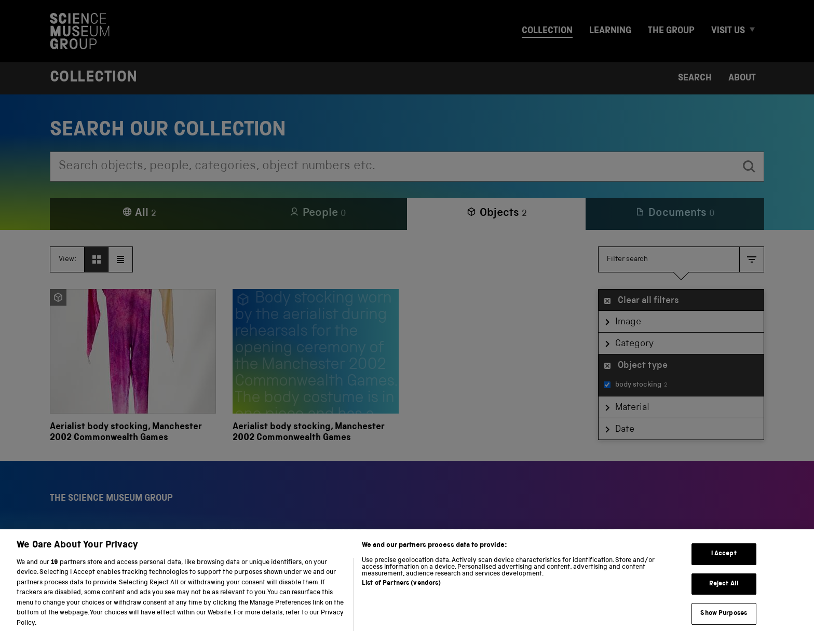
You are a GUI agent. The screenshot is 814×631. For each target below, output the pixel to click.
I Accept (724, 562)
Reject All (724, 592)
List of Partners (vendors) (401, 591)
